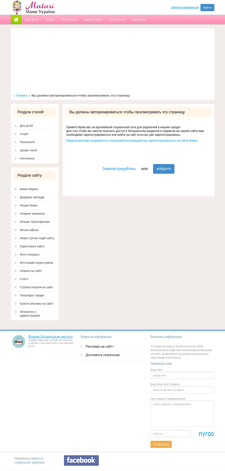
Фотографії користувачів (36, 262)
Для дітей (26, 125)
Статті (24, 279)
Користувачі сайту (32, 246)
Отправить (161, 444)
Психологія (27, 142)
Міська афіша (29, 230)
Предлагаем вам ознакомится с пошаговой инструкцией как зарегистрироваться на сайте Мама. (132, 140)
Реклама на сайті (99, 346)
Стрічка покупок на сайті (36, 287)
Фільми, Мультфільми (34, 221)
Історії (24, 134)
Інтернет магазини (32, 213)
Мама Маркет (29, 189)
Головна (21, 95)
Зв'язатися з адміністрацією (30, 313)
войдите (164, 169)
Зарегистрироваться (185, 7)
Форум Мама (28, 205)
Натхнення (27, 158)
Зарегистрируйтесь (119, 169)
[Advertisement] (112, 62)
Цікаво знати (28, 150)
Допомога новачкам (103, 355)
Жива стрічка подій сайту (37, 238)
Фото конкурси (30, 254)
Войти (207, 7)
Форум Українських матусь (50, 336)
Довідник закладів (32, 197)
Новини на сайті (31, 271)
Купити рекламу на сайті (36, 303)
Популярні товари (32, 295)
